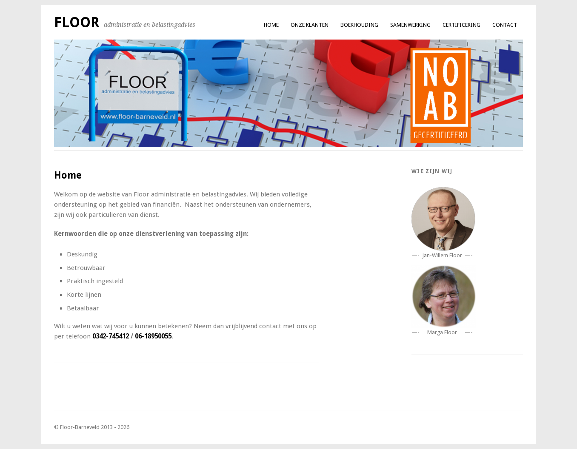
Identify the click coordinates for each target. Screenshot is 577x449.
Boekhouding (359, 25)
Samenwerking (410, 25)
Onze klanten (309, 25)
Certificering (461, 25)
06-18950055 (153, 336)
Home (271, 25)
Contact (504, 25)
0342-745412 (110, 336)
